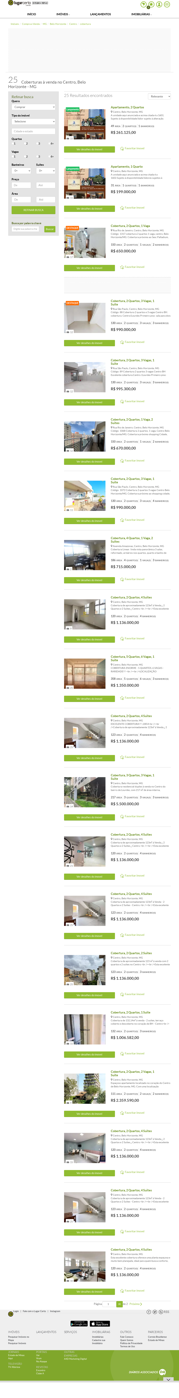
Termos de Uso (127, 1346)
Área (15, 193)
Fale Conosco (126, 1337)
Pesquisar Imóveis (17, 1343)
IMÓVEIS (13, 1332)
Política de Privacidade (131, 1343)
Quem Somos (126, 1340)
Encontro (40, 1370)
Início (31, 14)
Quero (16, 101)
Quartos (17, 138)
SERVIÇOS (70, 1332)
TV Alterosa (14, 1367)
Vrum (39, 1358)
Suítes (40, 164)
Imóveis (63, 14)
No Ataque (41, 1361)
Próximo (135, 1303)
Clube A (40, 1373)
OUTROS (125, 1332)
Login (16, 1311)
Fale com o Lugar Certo (34, 1311)
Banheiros (18, 164)
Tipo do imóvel (21, 115)
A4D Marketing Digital (75, 1359)
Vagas (15, 151)
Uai (37, 1355)
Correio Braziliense (157, 1337)
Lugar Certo (19, 3)
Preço (15, 179)
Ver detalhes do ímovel (89, 149)
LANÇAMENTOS (46, 1332)
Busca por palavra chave (26, 223)
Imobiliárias (141, 14)
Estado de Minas (156, 1340)
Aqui (10, 1358)
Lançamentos (100, 14)
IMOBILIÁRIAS (101, 1332)
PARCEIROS (155, 1332)
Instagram (55, 1311)
